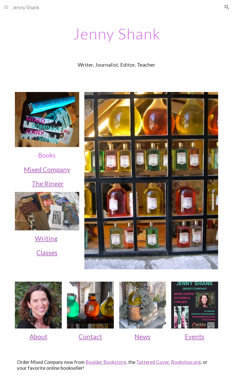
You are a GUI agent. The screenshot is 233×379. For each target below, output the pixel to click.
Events (194, 336)
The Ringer (48, 183)
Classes (46, 252)
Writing (46, 238)
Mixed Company (47, 169)
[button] (6, 7)
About (38, 336)
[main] (116, 34)
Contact (90, 336)
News (142, 336)
